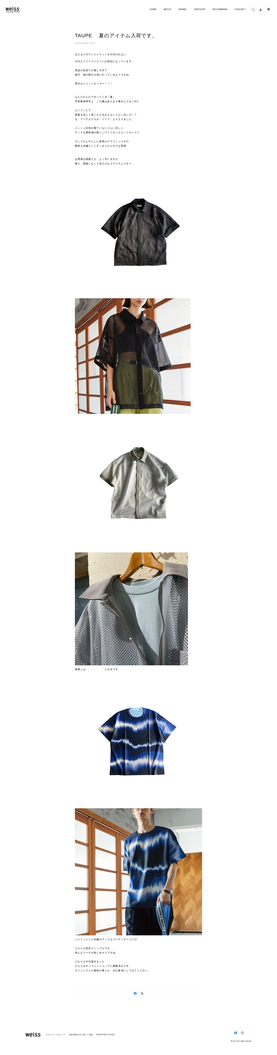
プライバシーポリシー (56, 1035)
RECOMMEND (220, 9)
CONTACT (240, 9)
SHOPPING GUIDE (104, 1035)
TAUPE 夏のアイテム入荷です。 (116, 35)
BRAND (183, 9)
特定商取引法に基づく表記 (81, 1035)
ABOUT (168, 9)
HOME (153, 9)
